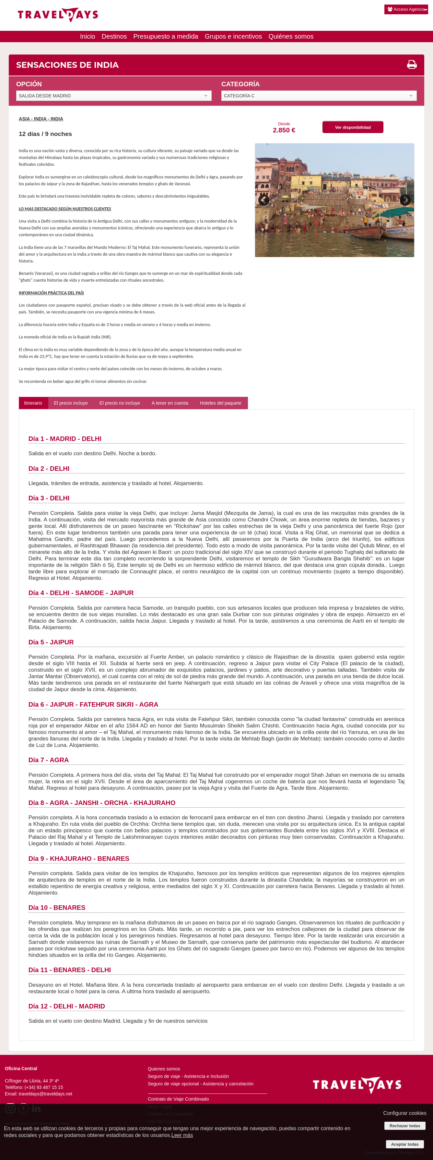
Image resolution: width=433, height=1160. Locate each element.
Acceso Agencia (406, 9)
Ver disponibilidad (353, 127)
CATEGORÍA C (239, 95)
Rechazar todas (405, 1125)
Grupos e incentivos (233, 36)
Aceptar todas (405, 1144)
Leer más (182, 1135)
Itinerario (33, 403)
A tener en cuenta (170, 403)
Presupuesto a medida (166, 36)
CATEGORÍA (240, 84)
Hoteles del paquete (220, 403)
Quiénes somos (290, 36)
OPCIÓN (29, 84)
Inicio (87, 36)
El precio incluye (71, 403)
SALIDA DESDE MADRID (45, 95)
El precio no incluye (119, 403)
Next (404, 200)
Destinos (114, 36)
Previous (264, 200)
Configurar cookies (405, 1113)
